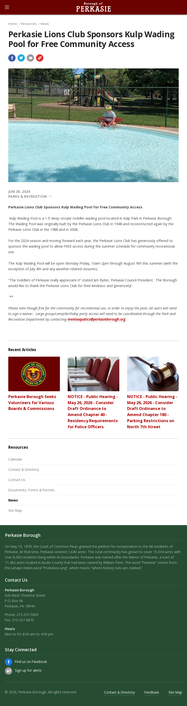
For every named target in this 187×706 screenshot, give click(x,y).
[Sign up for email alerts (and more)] (8, 671)
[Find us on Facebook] (8, 662)
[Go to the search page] (179, 7)
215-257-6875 (23, 620)
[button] (7, 7)
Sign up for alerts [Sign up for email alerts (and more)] (28, 670)
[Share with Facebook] (12, 58)
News (45, 23)
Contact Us (16, 479)
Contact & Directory (23, 469)
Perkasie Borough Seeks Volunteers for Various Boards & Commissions (32, 402)
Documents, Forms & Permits (31, 490)
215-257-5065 (27, 614)
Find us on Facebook (31, 661)
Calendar (15, 459)
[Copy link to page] (39, 58)
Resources (29, 23)
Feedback (151, 692)
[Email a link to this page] (30, 58)
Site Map (15, 510)
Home (12, 23)
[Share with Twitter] (21, 58)
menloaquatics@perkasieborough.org (96, 319)
